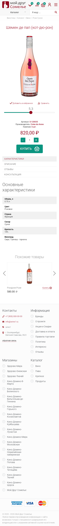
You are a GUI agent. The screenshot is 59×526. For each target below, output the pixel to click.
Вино (28, 18)
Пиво (38, 371)
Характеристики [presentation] (14, 159)
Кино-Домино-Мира (17, 437)
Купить (26, 149)
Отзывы (39, 352)
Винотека (11, 18)
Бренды (39, 316)
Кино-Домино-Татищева (14, 468)
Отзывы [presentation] (8, 169)
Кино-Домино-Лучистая (14, 430)
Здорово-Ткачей (15, 376)
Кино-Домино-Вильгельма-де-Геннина (15, 399)
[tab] (29, 159)
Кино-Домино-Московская (14, 443)
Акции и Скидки (43, 326)
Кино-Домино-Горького (14, 407)
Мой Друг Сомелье (16, 490)
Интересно (40, 346)
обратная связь (9, 340)
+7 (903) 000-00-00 (14, 316)
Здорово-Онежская (17, 371)
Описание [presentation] (10, 164)
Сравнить (45, 103)
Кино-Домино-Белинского (14, 390)
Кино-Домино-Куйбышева (14, 423)
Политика (40, 341)
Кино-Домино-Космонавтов (14, 415)
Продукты (40, 381)
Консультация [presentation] (12, 174)
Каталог (14, 12)
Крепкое (39, 376)
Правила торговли (45, 336)
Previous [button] (4, 273)
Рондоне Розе (14, 287)
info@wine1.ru (12, 322)
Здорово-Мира (14, 366)
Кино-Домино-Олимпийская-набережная (14, 452)
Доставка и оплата (45, 331)
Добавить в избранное (23, 103)
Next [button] (54, 273)
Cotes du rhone (37, 124)
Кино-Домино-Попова (14, 461)
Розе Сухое (37, 18)
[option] (29, 66)
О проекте (40, 321)
